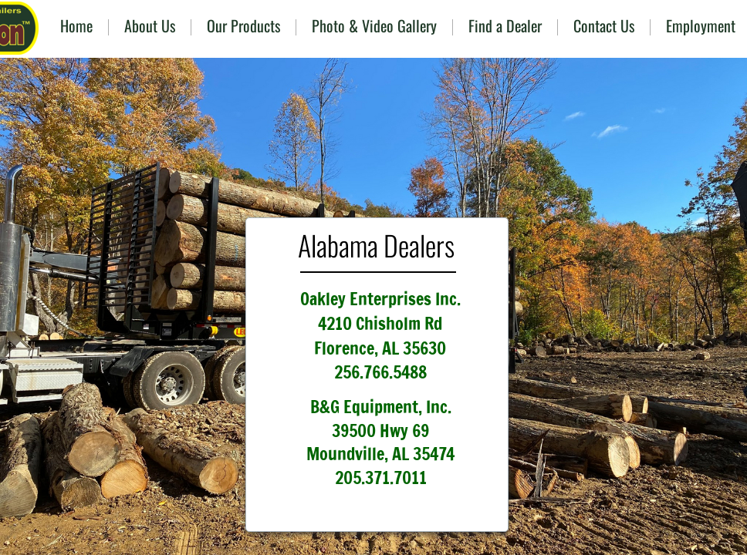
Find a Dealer (505, 25)
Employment (700, 25)
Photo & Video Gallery (374, 25)
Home (76, 25)
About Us (149, 25)
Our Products (243, 25)
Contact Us (603, 25)
